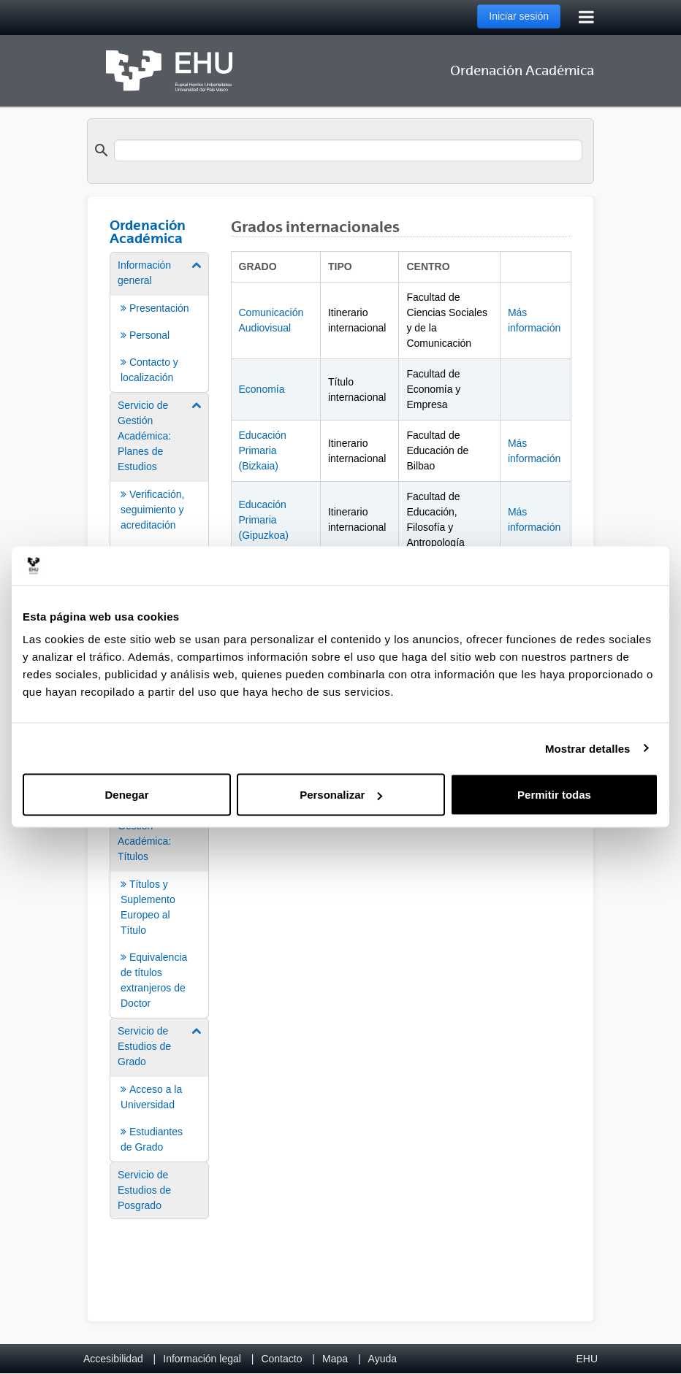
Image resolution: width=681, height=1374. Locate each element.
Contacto (281, 1359)
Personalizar (341, 794)
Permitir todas (554, 794)
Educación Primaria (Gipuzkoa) (264, 520)
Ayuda (382, 1359)
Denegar (126, 794)
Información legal (202, 1359)
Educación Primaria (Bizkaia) (262, 450)
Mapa (335, 1359)
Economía (262, 389)
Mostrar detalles (588, 748)
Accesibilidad (113, 1359)
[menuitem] (159, 321)
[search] (348, 150)
